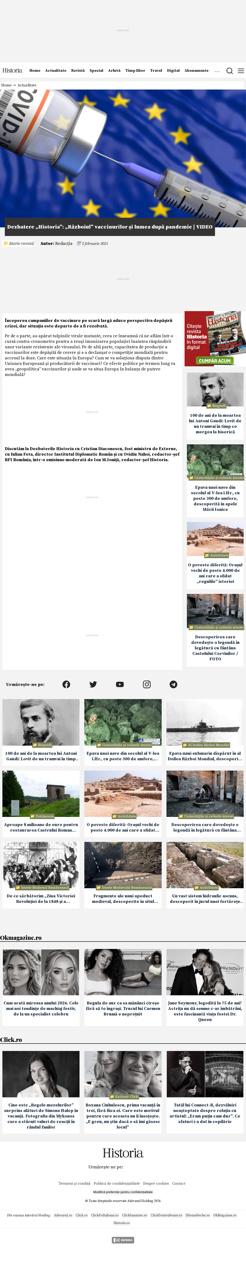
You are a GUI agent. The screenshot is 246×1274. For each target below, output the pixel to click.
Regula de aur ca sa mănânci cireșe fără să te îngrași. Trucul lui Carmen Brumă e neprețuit (123, 1008)
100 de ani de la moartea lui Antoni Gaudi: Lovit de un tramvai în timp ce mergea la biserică (215, 424)
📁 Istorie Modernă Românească (42, 887)
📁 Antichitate (216, 555)
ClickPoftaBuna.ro (105, 1215)
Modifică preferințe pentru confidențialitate (123, 1192)
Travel (156, 70)
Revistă (78, 70)
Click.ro (11, 1039)
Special (96, 70)
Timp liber (135, 70)
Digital (173, 70)
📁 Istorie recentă (18, 243)
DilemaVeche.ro (198, 1215)
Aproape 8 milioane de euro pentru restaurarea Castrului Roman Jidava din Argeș (41, 827)
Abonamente (196, 70)
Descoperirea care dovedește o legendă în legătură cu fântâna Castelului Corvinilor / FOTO (215, 648)
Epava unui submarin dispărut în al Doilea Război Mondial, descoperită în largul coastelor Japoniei (205, 756)
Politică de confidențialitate (117, 1183)
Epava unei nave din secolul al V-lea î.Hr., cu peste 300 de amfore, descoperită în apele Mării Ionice (215, 498)
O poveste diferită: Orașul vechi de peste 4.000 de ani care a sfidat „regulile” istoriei (215, 573)
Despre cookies (156, 1183)
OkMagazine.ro (225, 1215)
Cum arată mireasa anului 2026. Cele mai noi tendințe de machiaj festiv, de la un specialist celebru (41, 1008)
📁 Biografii (216, 406)
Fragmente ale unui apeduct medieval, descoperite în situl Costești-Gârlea (123, 899)
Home (34, 70)
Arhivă (114, 70)
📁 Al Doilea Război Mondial (206, 745)
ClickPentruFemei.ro (166, 1215)
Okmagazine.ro (21, 937)
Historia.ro (122, 1223)
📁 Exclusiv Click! (124, 1096)
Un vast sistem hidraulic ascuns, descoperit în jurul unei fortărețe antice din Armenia (205, 899)
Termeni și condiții (74, 1183)
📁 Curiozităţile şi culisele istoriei (216, 478)
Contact (178, 1183)
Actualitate (55, 70)
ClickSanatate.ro (134, 1215)
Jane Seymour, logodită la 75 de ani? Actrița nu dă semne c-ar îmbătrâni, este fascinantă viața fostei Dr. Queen (205, 1011)
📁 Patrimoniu (42, 816)
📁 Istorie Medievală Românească (124, 887)
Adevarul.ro (63, 1215)
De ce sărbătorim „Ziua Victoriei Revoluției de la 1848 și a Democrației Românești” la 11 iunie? (41, 899)
